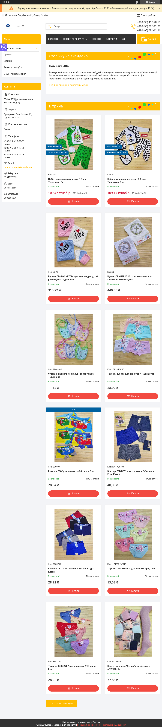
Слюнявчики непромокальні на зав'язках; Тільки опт (71, 375)
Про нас (96, 38)
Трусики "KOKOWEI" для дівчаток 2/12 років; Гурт (72, 668)
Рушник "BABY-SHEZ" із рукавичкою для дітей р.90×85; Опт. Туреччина (73, 278)
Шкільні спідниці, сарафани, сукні (68, 85)
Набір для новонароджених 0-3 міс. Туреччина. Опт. (67, 181)
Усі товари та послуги (61, 703)
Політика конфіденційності (114, 725)
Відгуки (8, 61)
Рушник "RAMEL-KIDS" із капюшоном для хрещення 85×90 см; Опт (129, 278)
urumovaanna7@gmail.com (18, 167)
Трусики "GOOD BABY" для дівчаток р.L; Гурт (131, 568)
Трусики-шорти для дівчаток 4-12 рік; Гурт (130, 374)
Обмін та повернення (15, 74)
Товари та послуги (73, 38)
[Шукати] (49, 26)
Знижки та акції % (13, 67)
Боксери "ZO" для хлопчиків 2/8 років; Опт (71, 471)
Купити (76, 201)
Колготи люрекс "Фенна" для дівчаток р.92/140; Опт (128, 668)
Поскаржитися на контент (88, 725)
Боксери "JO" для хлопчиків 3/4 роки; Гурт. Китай (71, 570)
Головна (53, 38)
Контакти (111, 38)
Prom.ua (96, 722)
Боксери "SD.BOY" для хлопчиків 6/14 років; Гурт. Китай (130, 473)
